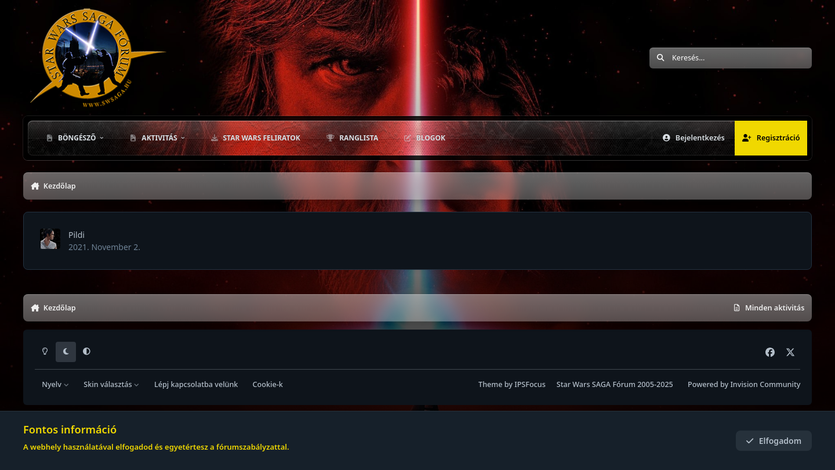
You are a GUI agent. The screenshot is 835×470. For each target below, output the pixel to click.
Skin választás (112, 384)
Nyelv (55, 384)
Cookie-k (268, 384)
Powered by (744, 384)
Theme (490, 384)
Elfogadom (773, 440)
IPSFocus (530, 384)
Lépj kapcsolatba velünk (196, 384)
